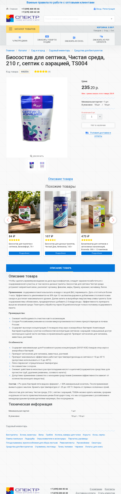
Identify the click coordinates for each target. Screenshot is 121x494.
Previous (8, 220)
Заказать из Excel (74, 39)
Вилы (41, 448)
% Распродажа (20, 39)
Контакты (110, 489)
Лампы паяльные (14, 452)
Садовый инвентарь (60, 50)
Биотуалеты (12, 448)
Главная (11, 9)
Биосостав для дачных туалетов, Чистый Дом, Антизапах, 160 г (60, 245)
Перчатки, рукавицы (78, 452)
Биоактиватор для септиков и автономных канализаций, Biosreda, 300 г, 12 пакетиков (94, 246)
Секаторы (96, 456)
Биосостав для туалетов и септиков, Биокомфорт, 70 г (21, 245)
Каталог (23, 50)
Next (112, 220)
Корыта (86, 448)
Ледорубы (30, 452)
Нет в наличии (98, 125)
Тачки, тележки (65, 460)
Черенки (79, 460)
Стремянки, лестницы (45, 460)
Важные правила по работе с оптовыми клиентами (60, 2)
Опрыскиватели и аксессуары (51, 452)
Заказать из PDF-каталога (101, 39)
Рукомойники (83, 456)
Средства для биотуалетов (88, 50)
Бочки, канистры (28, 448)
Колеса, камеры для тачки (68, 448)
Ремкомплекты (67, 456)
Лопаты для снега (94, 460)
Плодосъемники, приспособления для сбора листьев (32, 456)
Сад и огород (38, 50)
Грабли (49, 448)
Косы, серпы (99, 448)
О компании (96, 489)
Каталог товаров (22, 29)
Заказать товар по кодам (47, 39)
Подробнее (24, 253)
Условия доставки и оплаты (98, 134)
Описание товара (60, 179)
